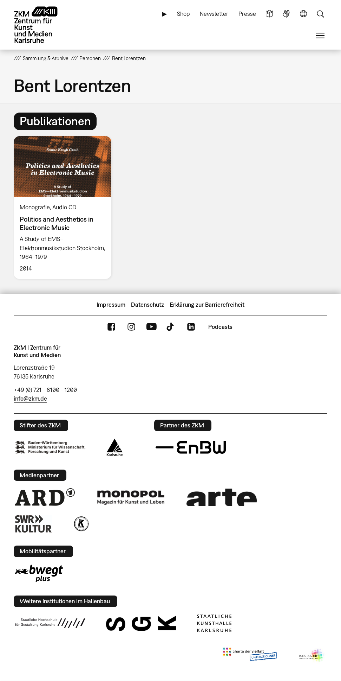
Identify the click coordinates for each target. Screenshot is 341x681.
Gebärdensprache (286, 14)
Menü (320, 36)
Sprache (303, 14)
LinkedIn (191, 327)
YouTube (151, 327)
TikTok (171, 327)
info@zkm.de (30, 398)
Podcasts (220, 326)
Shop (183, 13)
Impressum (111, 304)
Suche (320, 14)
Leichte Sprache (269, 14)
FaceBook (111, 327)
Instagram (131, 327)
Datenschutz (147, 304)
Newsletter (214, 13)
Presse (247, 13)
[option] (65, 207)
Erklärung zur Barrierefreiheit (207, 304)
